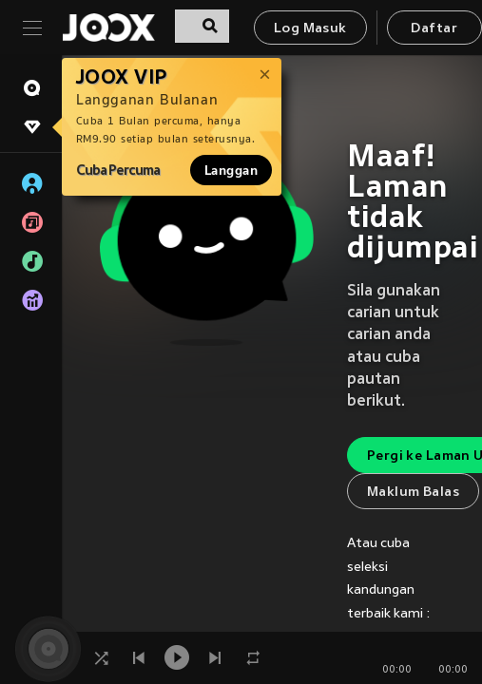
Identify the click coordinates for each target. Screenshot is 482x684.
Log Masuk (310, 29)
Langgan (231, 170)
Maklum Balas (413, 492)
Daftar (433, 29)
